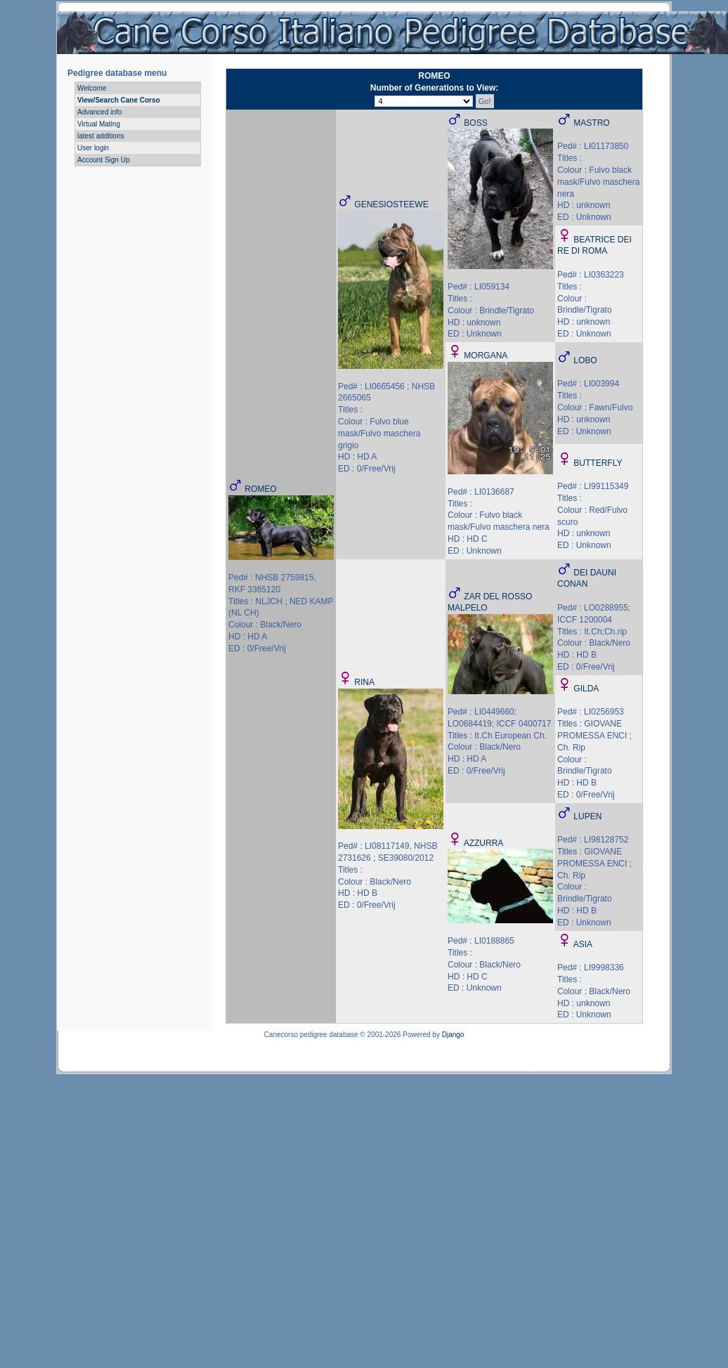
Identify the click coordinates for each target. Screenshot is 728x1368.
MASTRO (591, 123)
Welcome (92, 88)
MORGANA (485, 355)
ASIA (582, 944)
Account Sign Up (103, 160)
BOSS (475, 123)
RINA (364, 682)
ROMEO (260, 489)
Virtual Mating (98, 124)
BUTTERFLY (597, 463)
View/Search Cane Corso (118, 100)
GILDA (586, 688)
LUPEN (587, 816)
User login (93, 148)
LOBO (585, 360)
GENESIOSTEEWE (391, 204)
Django (453, 1034)
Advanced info (99, 112)
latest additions (100, 136)
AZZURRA (484, 843)
